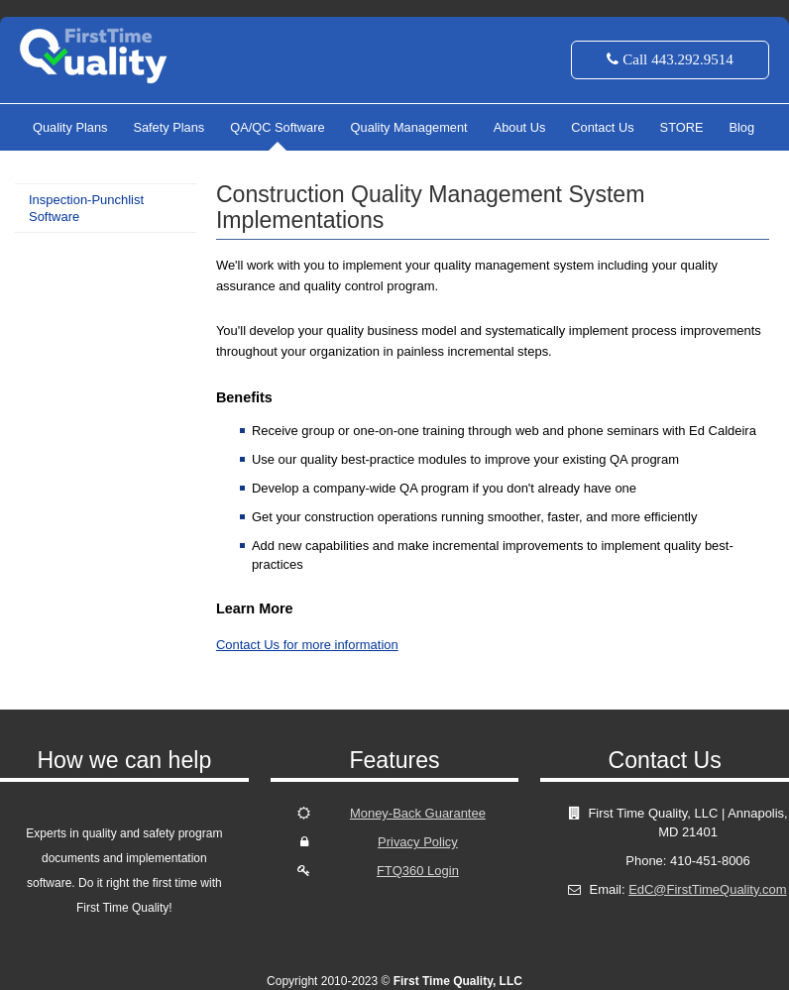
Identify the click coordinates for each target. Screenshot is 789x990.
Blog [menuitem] (741, 127)
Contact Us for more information (307, 644)
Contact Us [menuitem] (602, 127)
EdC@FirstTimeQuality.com (707, 889)
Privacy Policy (418, 841)
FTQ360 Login (418, 870)
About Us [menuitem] (520, 127)
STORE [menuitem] (682, 127)
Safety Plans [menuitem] (168, 127)
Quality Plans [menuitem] (70, 127)
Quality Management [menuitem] (409, 127)
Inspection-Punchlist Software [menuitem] (86, 208)
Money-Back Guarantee (418, 813)
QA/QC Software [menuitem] (277, 127)
